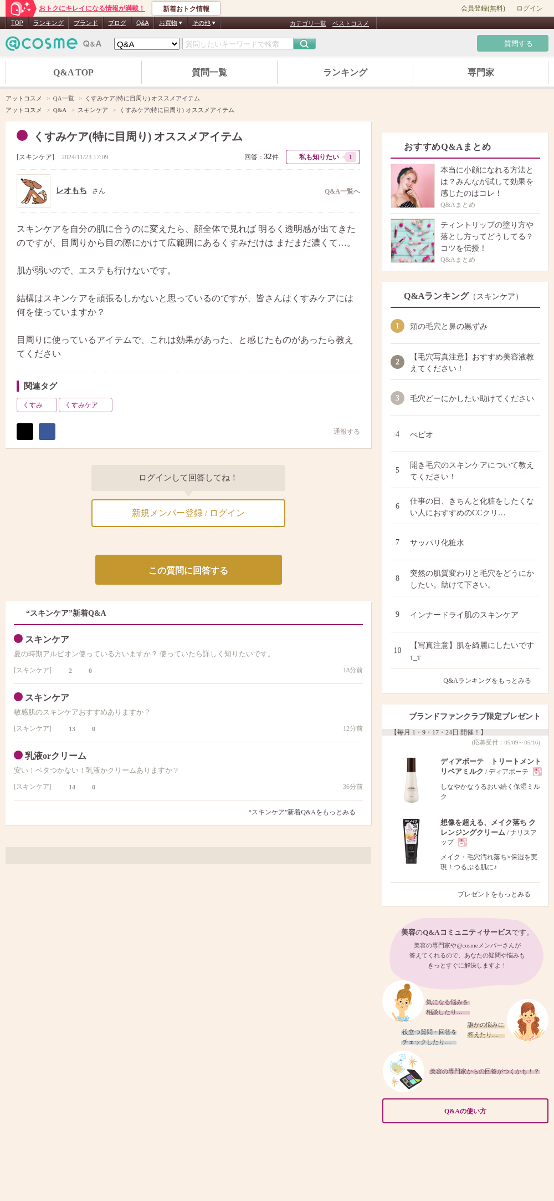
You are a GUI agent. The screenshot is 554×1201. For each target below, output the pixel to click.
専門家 (481, 72)
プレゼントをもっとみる (499, 894)
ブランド (86, 22)
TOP (17, 22)
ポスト (25, 431)
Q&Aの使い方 (493, 1111)
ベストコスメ (350, 23)
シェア (47, 431)
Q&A (142, 22)
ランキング (48, 22)
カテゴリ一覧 (308, 23)
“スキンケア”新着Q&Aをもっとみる (302, 812)
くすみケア (87, 405)
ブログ (117, 22)
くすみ (39, 405)
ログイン (529, 8)
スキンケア (35, 157)
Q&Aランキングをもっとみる (491, 681)
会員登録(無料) (483, 8)
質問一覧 (209, 72)
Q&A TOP (73, 72)
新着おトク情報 (186, 9)
